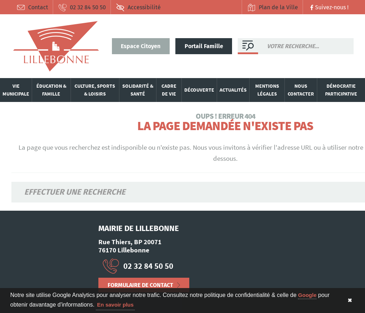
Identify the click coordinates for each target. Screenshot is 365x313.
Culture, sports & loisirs (94, 90)
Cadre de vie (168, 90)
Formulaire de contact (140, 285)
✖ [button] (350, 300)
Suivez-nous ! (328, 7)
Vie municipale (15, 90)
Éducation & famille (51, 90)
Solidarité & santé (137, 90)
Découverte (199, 90)
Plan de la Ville (272, 7)
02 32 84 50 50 (82, 7)
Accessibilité (138, 7)
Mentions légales (267, 90)
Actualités (233, 90)
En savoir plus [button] (115, 305)
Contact (32, 7)
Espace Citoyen (140, 46)
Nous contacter (301, 90)
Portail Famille (204, 46)
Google (307, 295)
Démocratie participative (341, 90)
